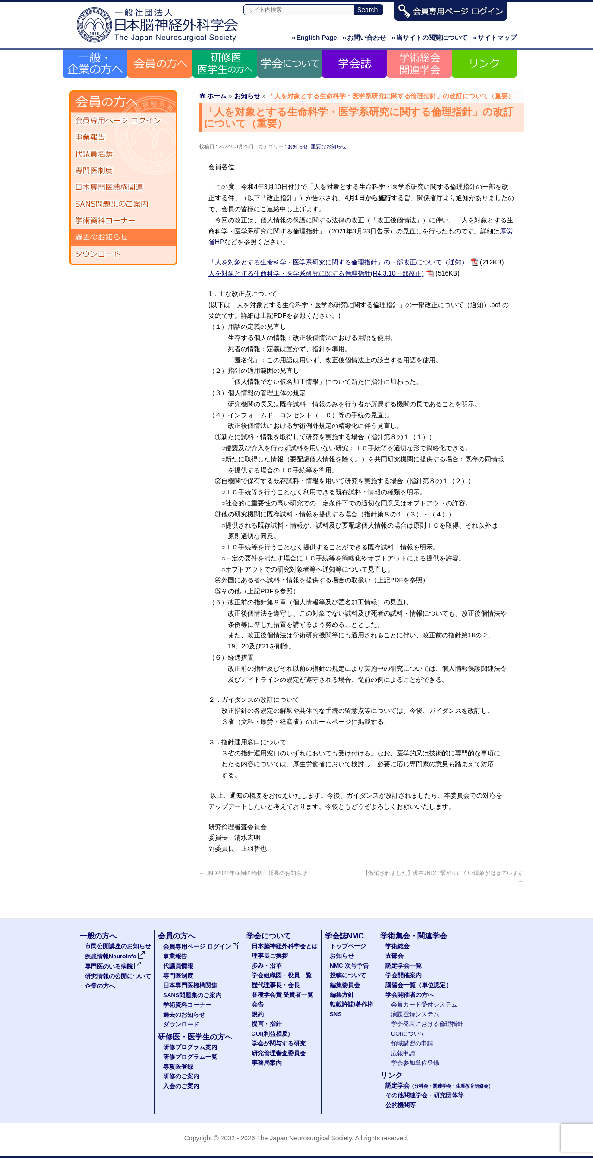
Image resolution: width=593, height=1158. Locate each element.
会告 (258, 1004)
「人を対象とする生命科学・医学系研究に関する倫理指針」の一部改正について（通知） (338, 262)
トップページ (348, 946)
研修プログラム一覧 (190, 1057)
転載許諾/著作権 (352, 1004)
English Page (314, 37)
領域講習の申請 (412, 1043)
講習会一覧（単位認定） (418, 985)
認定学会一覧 (403, 966)
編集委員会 (345, 985)
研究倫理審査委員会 (279, 1053)
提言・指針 (267, 1024)
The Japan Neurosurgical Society (304, 1138)
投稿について (348, 975)
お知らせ (298, 146)
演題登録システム (415, 1014)
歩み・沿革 (267, 966)
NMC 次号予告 (349, 966)
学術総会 (397, 946)
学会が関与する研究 (279, 1043)
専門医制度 (123, 171)
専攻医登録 (178, 1067)
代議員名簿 (123, 154)
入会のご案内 (181, 1086)
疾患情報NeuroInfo (115, 956)
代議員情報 (178, 966)
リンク (391, 1075)
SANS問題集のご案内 (123, 204)
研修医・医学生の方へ (195, 1037)
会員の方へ (176, 936)
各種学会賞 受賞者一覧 (283, 995)
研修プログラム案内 (190, 1047)
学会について (268, 936)
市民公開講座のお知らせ (118, 946)
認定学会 (439, 1085)
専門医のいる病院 (113, 966)
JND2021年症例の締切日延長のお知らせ (253, 873)
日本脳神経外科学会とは (285, 946)
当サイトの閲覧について (429, 37)
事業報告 (123, 137)
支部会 (394, 956)
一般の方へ (98, 936)
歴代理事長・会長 (276, 985)
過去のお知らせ (123, 237)
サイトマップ (495, 37)
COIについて (408, 1034)
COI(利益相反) (271, 1034)
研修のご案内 (181, 1076)
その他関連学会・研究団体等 (424, 1095)
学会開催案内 (403, 975)
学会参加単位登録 (415, 1063)
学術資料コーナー (123, 221)
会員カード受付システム (424, 1004)
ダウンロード (123, 254)
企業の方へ (100, 986)
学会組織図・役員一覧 (282, 975)
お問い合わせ (364, 37)
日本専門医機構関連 (123, 187)
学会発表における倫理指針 (427, 1024)
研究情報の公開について (118, 976)
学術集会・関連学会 (413, 936)
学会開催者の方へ (409, 995)
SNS (336, 1014)
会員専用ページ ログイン (123, 121)
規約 (258, 1014)
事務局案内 (267, 1063)
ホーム (217, 96)
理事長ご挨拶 (270, 956)
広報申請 (403, 1053)
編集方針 (342, 995)
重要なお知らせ (329, 146)
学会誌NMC (344, 936)
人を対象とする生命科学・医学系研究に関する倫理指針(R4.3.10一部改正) (315, 273)
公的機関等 (400, 1105)
